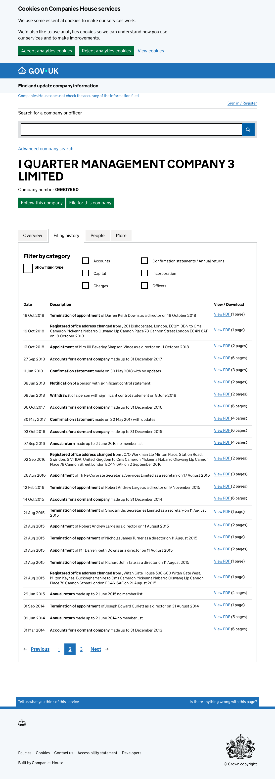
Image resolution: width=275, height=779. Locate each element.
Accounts (96, 262)
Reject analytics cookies (106, 51)
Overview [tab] (32, 235)
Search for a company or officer (50, 113)
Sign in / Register (242, 103)
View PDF (222, 314)
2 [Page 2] (70, 649)
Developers (131, 752)
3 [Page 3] (81, 649)
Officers (153, 286)
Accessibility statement (97, 752)
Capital (94, 274)
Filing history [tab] (66, 235)
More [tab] (121, 235)
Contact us (63, 752)
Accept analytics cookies (46, 51)
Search (248, 129)
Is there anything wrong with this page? (223, 701)
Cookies (43, 752)
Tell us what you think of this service (48, 701)
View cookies (151, 50)
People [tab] (98, 235)
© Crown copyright (240, 764)
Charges (95, 286)
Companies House (47, 762)
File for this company (90, 203)
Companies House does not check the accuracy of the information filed (78, 95)
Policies (24, 752)
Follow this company (42, 203)
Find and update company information (58, 86)
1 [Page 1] (59, 649)
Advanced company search (45, 148)
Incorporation (158, 274)
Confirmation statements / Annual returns (182, 262)
